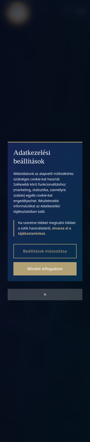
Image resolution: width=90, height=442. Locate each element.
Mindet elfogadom (45, 268)
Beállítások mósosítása (45, 251)
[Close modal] (45, 294)
